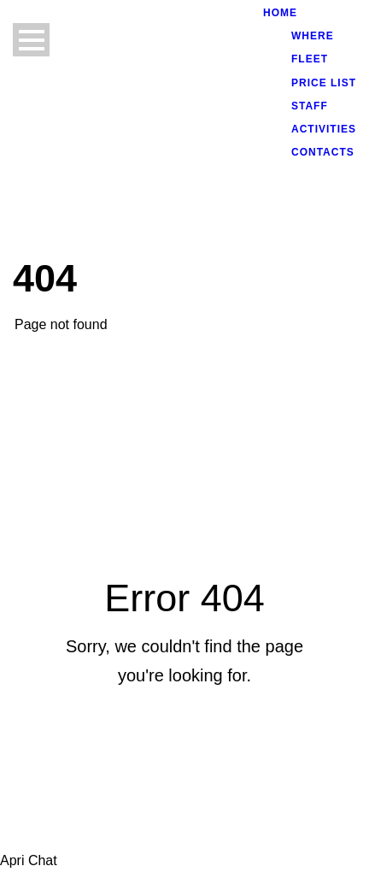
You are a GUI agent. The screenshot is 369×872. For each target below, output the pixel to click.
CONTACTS (322, 152)
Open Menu (31, 39)
